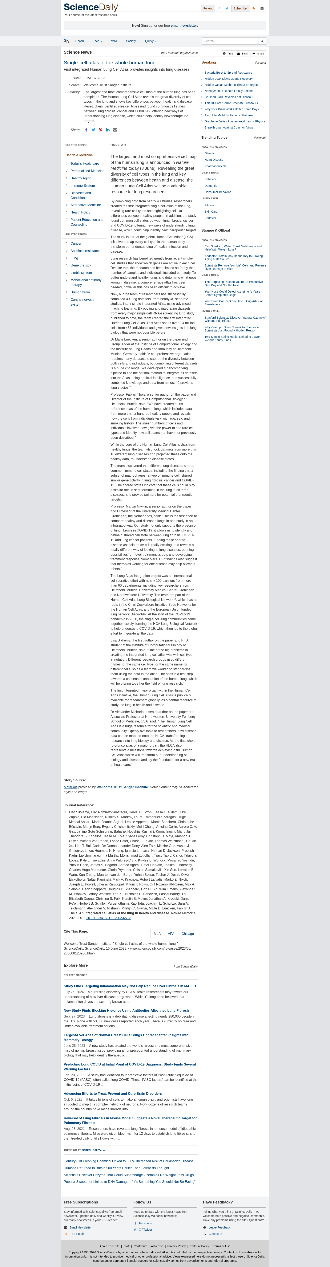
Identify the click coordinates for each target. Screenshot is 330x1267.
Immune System (83, 185)
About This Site (110, 1246)
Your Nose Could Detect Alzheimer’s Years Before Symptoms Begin (232, 293)
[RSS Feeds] (254, 8)
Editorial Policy (199, 1246)
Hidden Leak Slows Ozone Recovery (229, 78)
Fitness (209, 205)
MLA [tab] (157, 934)
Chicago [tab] (188, 934)
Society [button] (132, 41)
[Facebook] (86, 129)
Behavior (210, 179)
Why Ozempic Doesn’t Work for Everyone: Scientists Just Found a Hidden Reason (232, 329)
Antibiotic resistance (85, 251)
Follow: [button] (208, 8)
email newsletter (184, 25)
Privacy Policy (176, 1246)
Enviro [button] (114, 41)
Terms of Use (221, 1246)
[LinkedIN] (107, 129)
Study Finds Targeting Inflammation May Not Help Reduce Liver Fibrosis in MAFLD (130, 986)
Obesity (209, 153)
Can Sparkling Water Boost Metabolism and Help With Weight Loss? (233, 248)
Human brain (80, 292)
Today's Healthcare (85, 163)
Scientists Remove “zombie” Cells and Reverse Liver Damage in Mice (235, 267)
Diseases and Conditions (81, 195)
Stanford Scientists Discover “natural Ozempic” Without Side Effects (235, 319)
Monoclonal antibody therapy (86, 282)
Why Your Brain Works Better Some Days (232, 109)
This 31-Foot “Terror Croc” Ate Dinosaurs (231, 103)
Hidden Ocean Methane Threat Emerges (231, 84)
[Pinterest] (100, 129)
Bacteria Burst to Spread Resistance (228, 72)
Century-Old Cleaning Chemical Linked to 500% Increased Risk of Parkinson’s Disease (129, 1161)
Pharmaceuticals (215, 166)
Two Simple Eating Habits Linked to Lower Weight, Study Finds (232, 338)
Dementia (211, 185)
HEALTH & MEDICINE (214, 146)
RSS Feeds (77, 1233)
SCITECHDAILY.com (93, 1150)
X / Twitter (145, 1229)
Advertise (157, 1246)
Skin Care (211, 211)
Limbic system (81, 272)
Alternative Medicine (86, 205)
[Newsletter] (262, 8)
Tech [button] (97, 41)
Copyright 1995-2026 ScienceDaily (91, 1252)
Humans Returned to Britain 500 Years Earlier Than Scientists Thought (116, 1168)
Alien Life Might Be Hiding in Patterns (229, 115)
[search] (262, 41)
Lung (74, 258)
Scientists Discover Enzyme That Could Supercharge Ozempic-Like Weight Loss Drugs (129, 1175)
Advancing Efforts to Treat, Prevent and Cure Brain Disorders (113, 1093)
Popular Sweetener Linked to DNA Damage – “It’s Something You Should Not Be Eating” (130, 1182)
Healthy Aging (81, 178)
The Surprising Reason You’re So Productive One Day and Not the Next (234, 283)
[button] (228, 53)
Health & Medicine (79, 155)
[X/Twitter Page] (227, 8)
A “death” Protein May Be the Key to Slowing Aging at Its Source (234, 257)
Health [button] (81, 41)
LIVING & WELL (210, 198)
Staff (127, 1246)
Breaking (208, 62)
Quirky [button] (150, 41)
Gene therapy (81, 265)
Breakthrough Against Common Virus (229, 127)
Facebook (145, 1223)
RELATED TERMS (76, 234)
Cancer (76, 243)
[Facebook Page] (219, 8)
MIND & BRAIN (210, 172)
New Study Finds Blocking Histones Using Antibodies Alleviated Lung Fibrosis (127, 1010)
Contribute (140, 1246)
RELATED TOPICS (76, 145)
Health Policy (80, 212)
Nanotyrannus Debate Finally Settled (229, 91)
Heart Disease (214, 159)
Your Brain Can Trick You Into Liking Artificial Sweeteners (233, 303)
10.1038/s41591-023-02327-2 (108, 918)
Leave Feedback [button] (219, 1227)
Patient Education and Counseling (87, 222)
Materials (70, 787)
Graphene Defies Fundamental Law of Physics (235, 121)
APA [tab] (171, 934)
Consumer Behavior (218, 192)
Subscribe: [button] (241, 8)
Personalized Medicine (87, 171)
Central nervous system (82, 302)
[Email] (114, 129)
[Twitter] (93, 129)
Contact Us (216, 1233)
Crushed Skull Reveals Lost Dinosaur (229, 97)
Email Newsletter (80, 1227)
